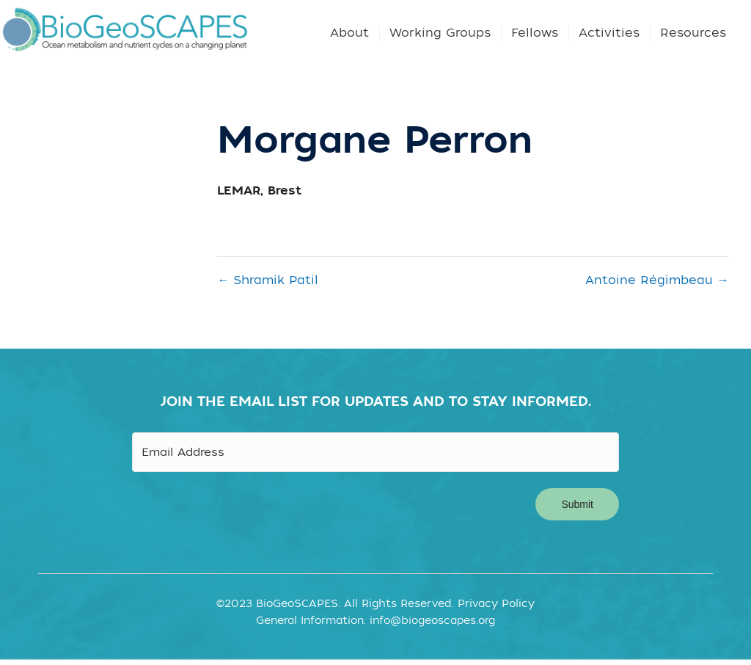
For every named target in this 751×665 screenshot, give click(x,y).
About (349, 33)
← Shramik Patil (267, 280)
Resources (693, 33)
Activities (609, 33)
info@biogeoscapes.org (432, 615)
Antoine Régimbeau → (657, 280)
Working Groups (440, 33)
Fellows (534, 33)
